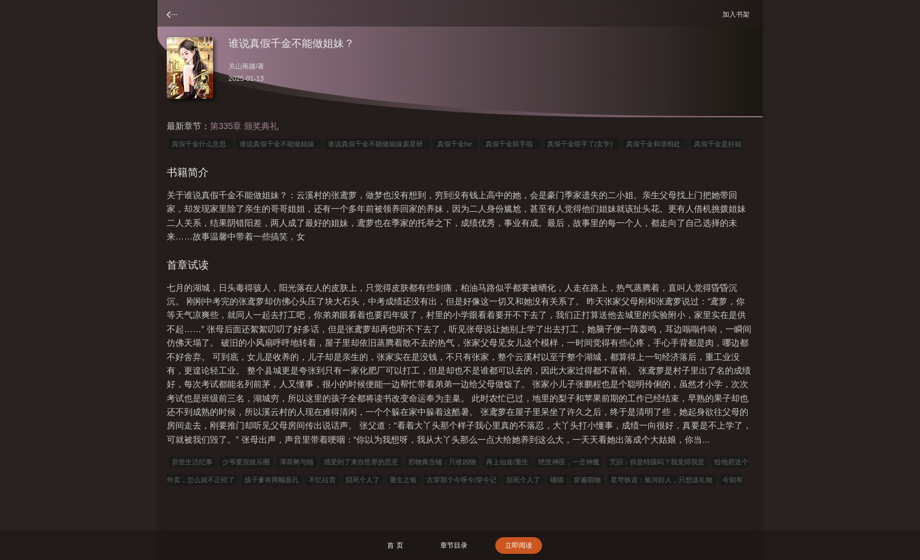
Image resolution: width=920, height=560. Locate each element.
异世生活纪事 (192, 462)
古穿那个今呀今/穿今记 (461, 479)
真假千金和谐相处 (655, 144)
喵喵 (557, 479)
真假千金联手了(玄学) (582, 144)
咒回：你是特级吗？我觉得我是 (657, 462)
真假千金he (456, 144)
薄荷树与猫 (297, 462)
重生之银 (403, 479)
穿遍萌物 (587, 479)
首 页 (395, 545)
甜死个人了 (523, 479)
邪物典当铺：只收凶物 (442, 462)
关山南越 (242, 66)
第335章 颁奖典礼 (244, 126)
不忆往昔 (322, 479)
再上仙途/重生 (507, 462)
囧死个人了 (363, 479)
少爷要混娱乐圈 (246, 462)
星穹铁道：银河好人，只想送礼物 (662, 479)
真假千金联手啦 (511, 144)
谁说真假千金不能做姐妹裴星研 (377, 144)
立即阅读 (518, 545)
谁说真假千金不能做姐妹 (279, 144)
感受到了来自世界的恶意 (361, 462)
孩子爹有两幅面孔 (272, 479)
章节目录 (453, 545)
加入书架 (737, 13)
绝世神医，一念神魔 (569, 462)
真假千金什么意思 (201, 144)
